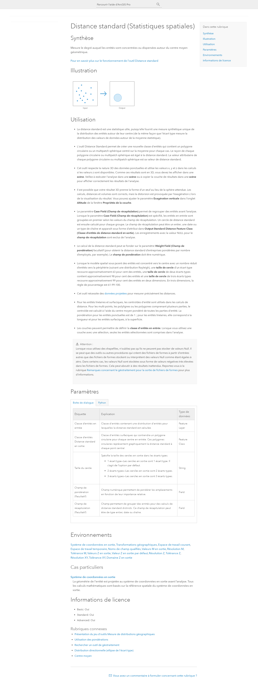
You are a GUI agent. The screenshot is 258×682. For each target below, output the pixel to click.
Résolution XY (79, 557)
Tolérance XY (97, 557)
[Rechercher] (158, 4)
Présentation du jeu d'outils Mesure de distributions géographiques (115, 634)
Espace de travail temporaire (89, 549)
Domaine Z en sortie (119, 557)
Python (102, 402)
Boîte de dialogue (83, 402)
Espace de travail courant (174, 544)
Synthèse (208, 33)
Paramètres (209, 49)
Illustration (209, 38)
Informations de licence (217, 60)
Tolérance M (78, 553)
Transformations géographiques (136, 544)
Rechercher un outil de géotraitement (97, 645)
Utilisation (209, 44)
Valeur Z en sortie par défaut (130, 553)
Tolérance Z (173, 553)
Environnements (212, 55)
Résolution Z (157, 553)
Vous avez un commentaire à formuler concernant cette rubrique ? (155, 675)
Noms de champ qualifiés (124, 549)
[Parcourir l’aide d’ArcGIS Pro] (125, 4)
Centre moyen (83, 655)
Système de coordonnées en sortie (93, 544)
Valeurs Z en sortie (99, 553)
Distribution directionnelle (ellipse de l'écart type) (104, 650)
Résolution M (175, 549)
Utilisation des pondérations (91, 639)
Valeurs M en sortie (154, 549)
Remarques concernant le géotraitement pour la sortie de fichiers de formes (132, 370)
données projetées (115, 293)
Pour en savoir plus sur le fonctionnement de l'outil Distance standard (114, 60)
